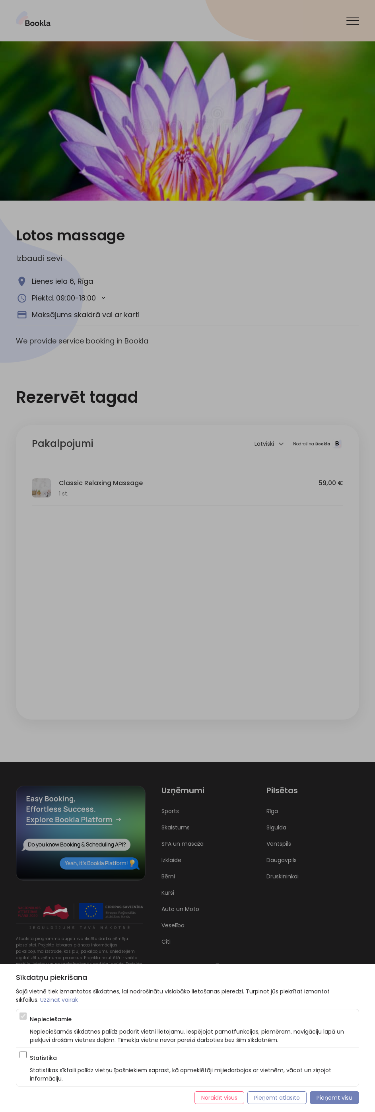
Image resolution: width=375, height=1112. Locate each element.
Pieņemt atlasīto (277, 1098)
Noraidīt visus (219, 1098)
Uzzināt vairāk (59, 1000)
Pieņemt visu (334, 1098)
